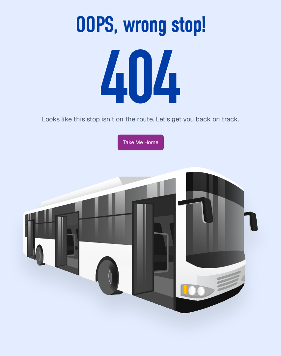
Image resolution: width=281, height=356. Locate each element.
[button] (141, 142)
